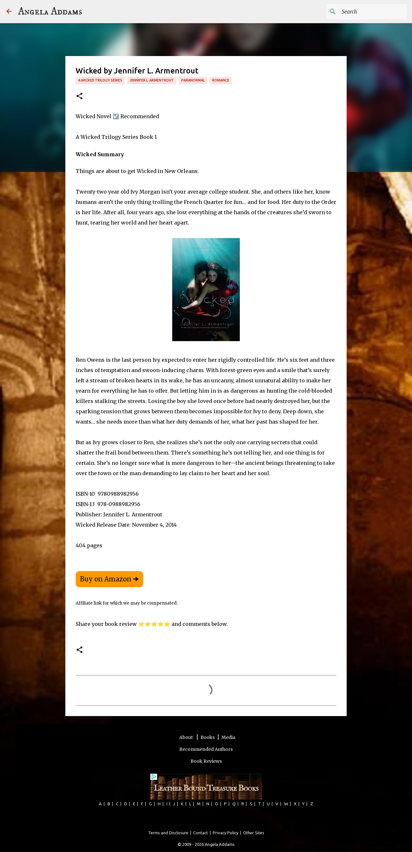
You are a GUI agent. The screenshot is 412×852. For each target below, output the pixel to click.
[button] (79, 96)
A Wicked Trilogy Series (100, 80)
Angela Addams (50, 11)
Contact (200, 832)
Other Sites (253, 832)
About (186, 737)
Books (208, 737)
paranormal (193, 80)
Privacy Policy (225, 832)
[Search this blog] (373, 11)
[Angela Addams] (9, 11)
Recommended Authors (206, 749)
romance (220, 80)
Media (228, 737)
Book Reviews (206, 761)
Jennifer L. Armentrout (152, 80)
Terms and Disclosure (168, 832)
